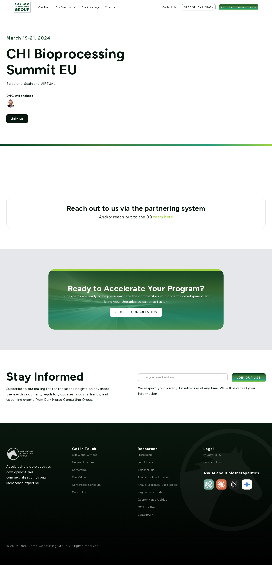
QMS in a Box (146, 507)
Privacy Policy (212, 454)
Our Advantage (90, 7)
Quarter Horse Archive (152, 499)
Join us (17, 119)
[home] (22, 7)
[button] (66, 7)
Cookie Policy (212, 462)
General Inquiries (83, 462)
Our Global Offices (84, 454)
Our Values (79, 477)
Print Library (145, 462)
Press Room (145, 454)
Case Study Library (199, 7)
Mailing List (79, 492)
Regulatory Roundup (151, 492)
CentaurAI (145, 514)
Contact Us (169, 7)
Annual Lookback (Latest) (154, 477)
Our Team (44, 7)
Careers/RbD (80, 470)
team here (163, 217)
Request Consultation (238, 7)
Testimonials (146, 470)
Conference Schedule (86, 484)
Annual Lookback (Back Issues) (158, 484)
